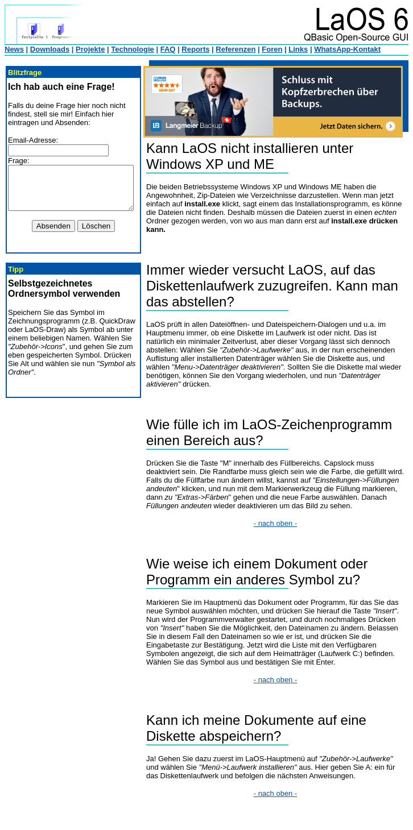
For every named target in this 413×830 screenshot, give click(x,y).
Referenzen (235, 49)
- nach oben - (282, 523)
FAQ (168, 49)
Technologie (132, 49)
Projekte (90, 49)
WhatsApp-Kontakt (347, 49)
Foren (272, 49)
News (14, 49)
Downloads (49, 49)
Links (298, 49)
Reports (195, 49)
